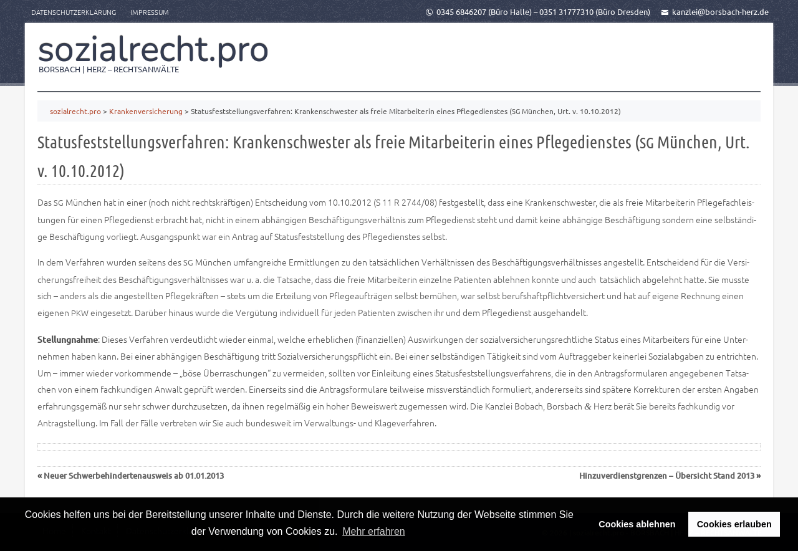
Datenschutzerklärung (73, 12)
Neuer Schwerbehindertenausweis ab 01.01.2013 (134, 475)
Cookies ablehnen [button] (636, 524)
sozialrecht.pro (153, 49)
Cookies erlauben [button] (734, 524)
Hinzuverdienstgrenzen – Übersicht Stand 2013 (666, 475)
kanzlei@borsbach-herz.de (715, 11)
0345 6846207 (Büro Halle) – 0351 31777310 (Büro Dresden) (537, 11)
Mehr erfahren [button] (373, 531)
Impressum (149, 12)
